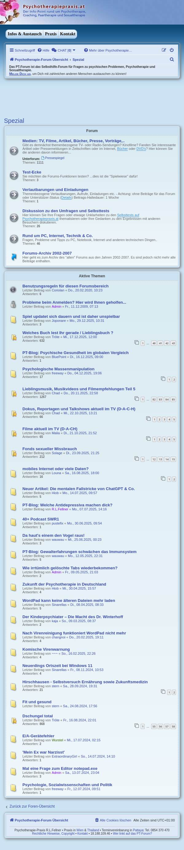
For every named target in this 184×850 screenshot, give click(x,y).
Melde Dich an (20, 74)
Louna (56, 473)
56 (160, 726)
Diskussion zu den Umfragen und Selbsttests (65, 211)
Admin (56, 306)
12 (153, 459)
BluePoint (59, 357)
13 (160, 459)
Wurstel (57, 740)
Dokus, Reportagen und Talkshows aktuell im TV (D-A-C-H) (78, 409)
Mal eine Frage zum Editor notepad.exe (59, 768)
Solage (57, 453)
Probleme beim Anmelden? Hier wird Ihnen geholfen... (74, 302)
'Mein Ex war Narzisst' (43, 752)
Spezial (14, 120)
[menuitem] (43, 50)
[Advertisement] (76, 97)
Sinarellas (59, 604)
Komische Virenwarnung (46, 649)
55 (153, 726)
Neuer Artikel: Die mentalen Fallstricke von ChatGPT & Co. (78, 488)
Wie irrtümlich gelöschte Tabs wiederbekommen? (70, 568)
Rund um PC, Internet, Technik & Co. (57, 235)
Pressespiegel (53, 158)
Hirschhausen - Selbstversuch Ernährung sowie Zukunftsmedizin (85, 682)
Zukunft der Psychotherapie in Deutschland (64, 584)
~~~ (54, 653)
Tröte (55, 337)
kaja (55, 621)
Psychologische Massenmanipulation (58, 369)
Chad (56, 393)
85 (173, 399)
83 (160, 399)
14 (166, 459)
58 (173, 726)
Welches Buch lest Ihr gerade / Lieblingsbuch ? (67, 332)
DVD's (141, 148)
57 (166, 726)
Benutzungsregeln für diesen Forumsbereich (65, 286)
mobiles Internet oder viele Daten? (55, 468)
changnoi (58, 637)
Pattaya (138, 830)
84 (166, 399)
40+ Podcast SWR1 (40, 519)
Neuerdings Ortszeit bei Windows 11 (57, 665)
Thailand (93, 830)
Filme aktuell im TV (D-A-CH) (49, 429)
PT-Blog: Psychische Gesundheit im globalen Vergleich (75, 352)
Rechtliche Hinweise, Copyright (53, 833)
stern (55, 686)
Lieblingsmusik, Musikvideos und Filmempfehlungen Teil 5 (78, 389)
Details (66, 197)
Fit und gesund (37, 702)
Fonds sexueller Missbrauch (49, 448)
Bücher (122, 148)
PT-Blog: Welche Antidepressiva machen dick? (67, 505)
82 (153, 399)
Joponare (59, 320)
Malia (56, 433)
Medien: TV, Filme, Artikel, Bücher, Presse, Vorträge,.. (73, 140)
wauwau (58, 539)
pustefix (57, 523)
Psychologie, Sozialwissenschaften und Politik (67, 784)
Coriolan (58, 290)
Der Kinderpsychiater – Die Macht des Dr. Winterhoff (72, 616)
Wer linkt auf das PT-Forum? (132, 833)
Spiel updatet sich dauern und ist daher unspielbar (71, 316)
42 (166, 343)
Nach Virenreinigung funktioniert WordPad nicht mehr (74, 633)
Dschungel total (37, 716)
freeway (58, 373)
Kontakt (68, 34)
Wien (80, 830)
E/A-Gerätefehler (38, 736)
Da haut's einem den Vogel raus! (53, 535)
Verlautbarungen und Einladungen (55, 189)
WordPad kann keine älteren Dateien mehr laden (68, 600)
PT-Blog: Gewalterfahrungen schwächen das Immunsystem (79, 551)
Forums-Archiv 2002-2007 (47, 253)
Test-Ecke (31, 172)
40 (153, 343)
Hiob (55, 493)
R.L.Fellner (60, 509)
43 (173, 343)
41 (160, 343)
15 (173, 459)
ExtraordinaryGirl (64, 756)
